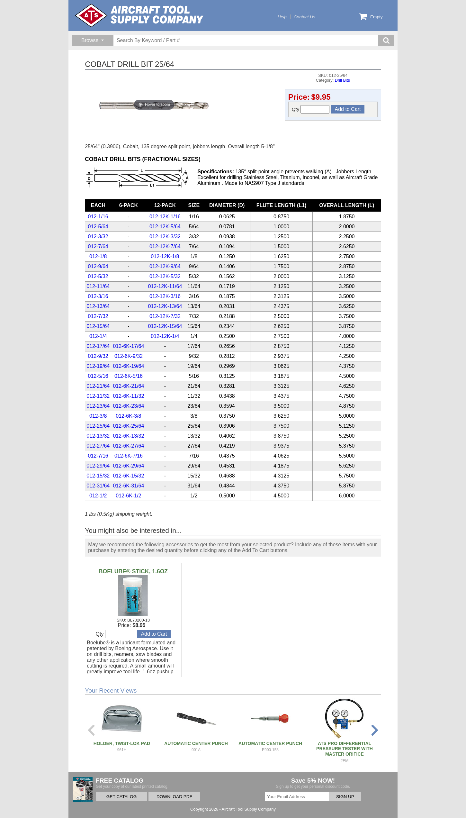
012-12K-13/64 (165, 306)
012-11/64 (98, 286)
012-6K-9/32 (128, 356)
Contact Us (304, 16)
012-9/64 (98, 266)
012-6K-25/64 (128, 426)
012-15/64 (98, 326)
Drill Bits (342, 80)
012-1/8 (98, 256)
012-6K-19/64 (128, 366)
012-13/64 (98, 306)
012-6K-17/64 (128, 346)
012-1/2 (98, 495)
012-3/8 (98, 416)
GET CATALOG (121, 796)
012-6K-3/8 (128, 416)
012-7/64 (98, 246)
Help (282, 16)
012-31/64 (98, 485)
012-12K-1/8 (165, 256)
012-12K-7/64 (165, 246)
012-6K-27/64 (128, 446)
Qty (311, 109)
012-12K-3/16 (165, 296)
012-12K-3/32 (165, 236)
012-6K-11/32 (128, 396)
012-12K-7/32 (165, 316)
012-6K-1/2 (128, 495)
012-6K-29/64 (128, 465)
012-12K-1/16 (165, 216)
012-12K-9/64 (165, 266)
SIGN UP (345, 796)
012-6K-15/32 (128, 475)
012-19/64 (98, 366)
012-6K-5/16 (128, 376)
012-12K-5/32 (165, 276)
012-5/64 (98, 226)
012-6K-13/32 (128, 436)
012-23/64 (98, 406)
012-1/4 (98, 336)
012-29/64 (98, 465)
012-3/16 (98, 296)
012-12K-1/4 (165, 336)
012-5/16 (98, 376)
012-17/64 (98, 346)
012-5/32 (98, 276)
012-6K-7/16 (128, 456)
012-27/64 (98, 446)
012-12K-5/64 (165, 226)
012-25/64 (98, 426)
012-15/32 (98, 475)
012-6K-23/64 (128, 406)
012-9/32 (98, 356)
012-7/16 (98, 456)
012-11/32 (98, 396)
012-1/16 (98, 216)
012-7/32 (98, 316)
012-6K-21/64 (128, 386)
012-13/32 (98, 436)
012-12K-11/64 (165, 286)
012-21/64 (98, 386)
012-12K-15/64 (165, 326)
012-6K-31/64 (128, 485)
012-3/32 (98, 236)
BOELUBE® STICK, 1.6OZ (133, 571)
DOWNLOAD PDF (174, 796)
